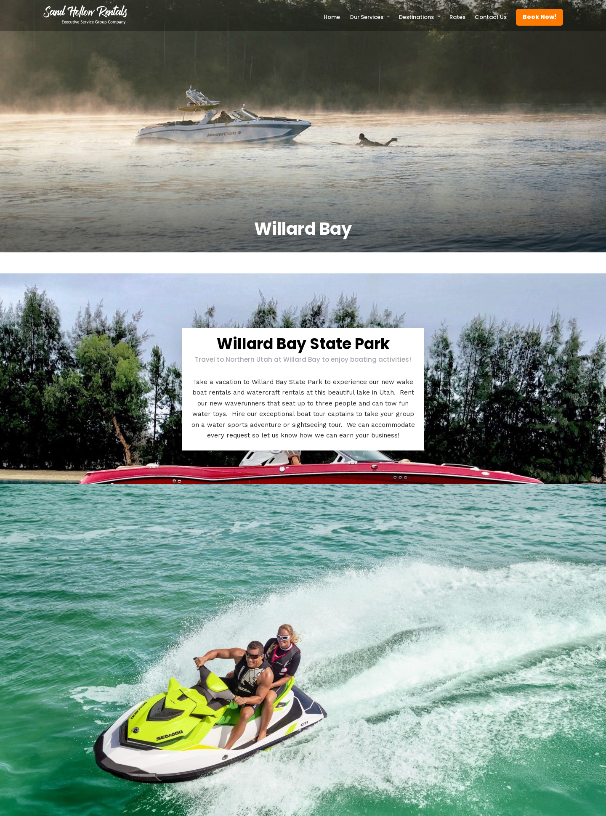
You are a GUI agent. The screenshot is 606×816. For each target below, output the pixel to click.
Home (332, 17)
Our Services (366, 17)
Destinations (416, 17)
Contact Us (491, 17)
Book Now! (539, 17)
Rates (457, 17)
